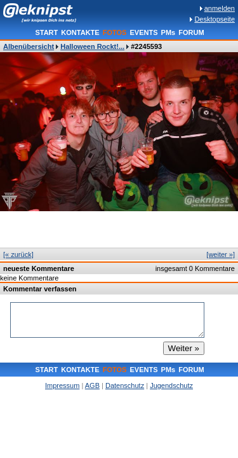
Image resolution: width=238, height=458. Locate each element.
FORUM (191, 32)
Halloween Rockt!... (92, 46)
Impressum (62, 385)
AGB (92, 385)
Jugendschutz (171, 385)
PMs (168, 32)
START (46, 32)
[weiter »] (220, 254)
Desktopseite (214, 19)
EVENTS (143, 32)
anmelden (219, 8)
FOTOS (115, 32)
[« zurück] (18, 254)
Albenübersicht (28, 46)
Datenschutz (124, 385)
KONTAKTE (80, 32)
